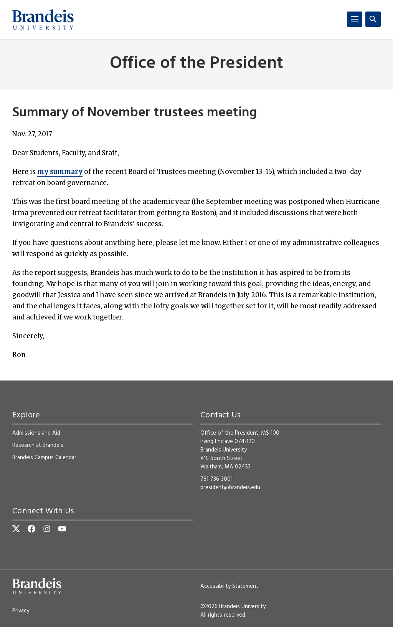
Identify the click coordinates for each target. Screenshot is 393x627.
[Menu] (354, 19)
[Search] (373, 19)
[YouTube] (62, 529)
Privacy (20, 610)
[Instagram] (47, 529)
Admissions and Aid (36, 433)
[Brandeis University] (43, 19)
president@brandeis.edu (230, 487)
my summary (60, 171)
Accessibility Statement (229, 586)
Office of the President (196, 64)
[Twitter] (16, 529)
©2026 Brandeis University (233, 606)
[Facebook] (31, 529)
